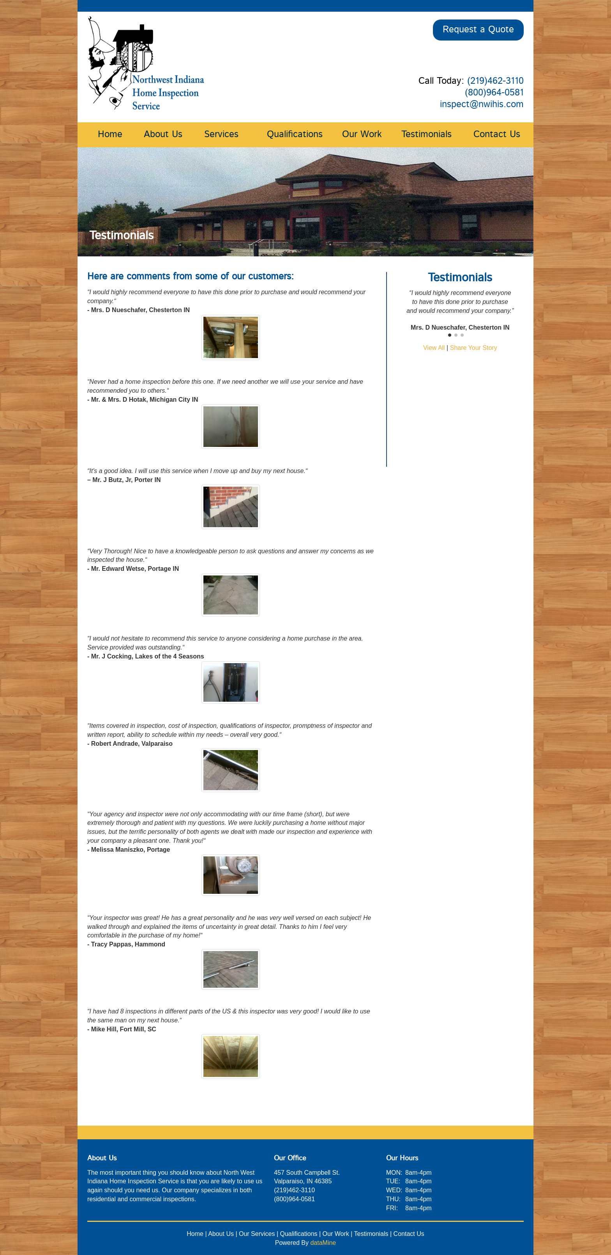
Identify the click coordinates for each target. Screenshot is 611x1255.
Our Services (257, 1233)
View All (434, 347)
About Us (163, 134)
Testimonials (426, 134)
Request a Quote (478, 30)
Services (221, 134)
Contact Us (496, 134)
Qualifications (295, 134)
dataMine (323, 1242)
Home (110, 134)
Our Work (362, 134)
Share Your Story (473, 347)
